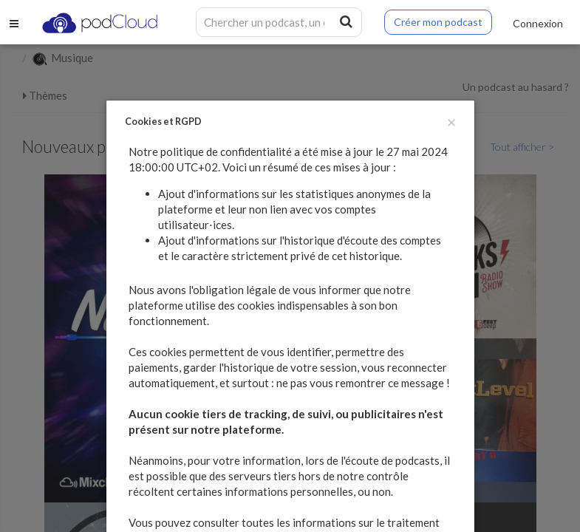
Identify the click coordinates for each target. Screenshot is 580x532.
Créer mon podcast (438, 22)
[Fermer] (451, 121)
